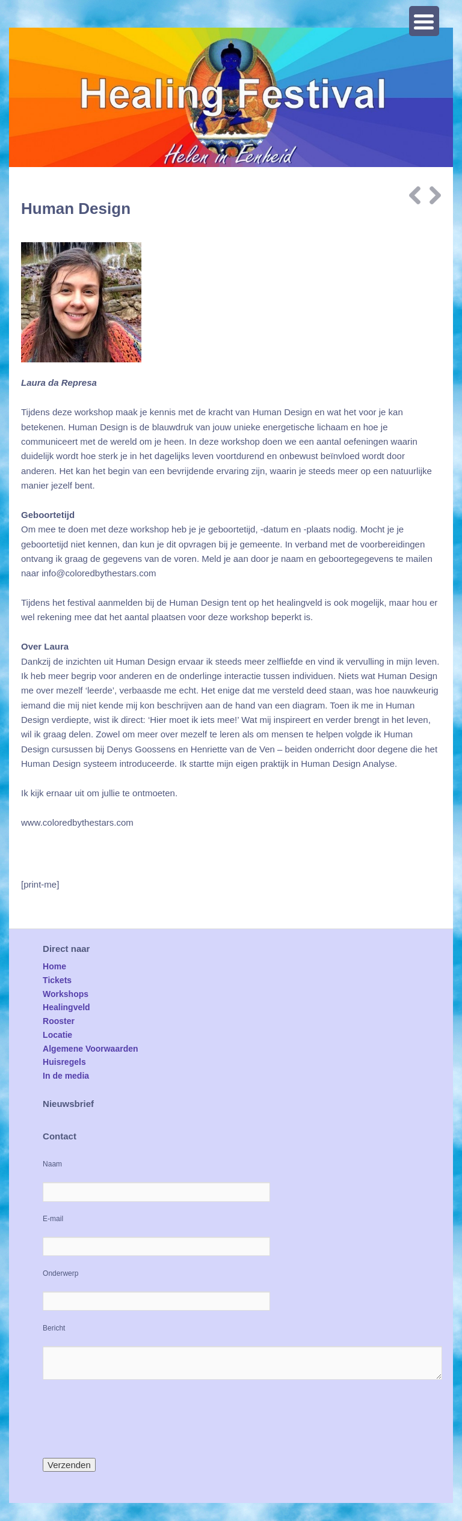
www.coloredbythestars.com (77, 822)
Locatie (57, 1035)
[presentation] (134, 1418)
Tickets (57, 980)
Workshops (65, 994)
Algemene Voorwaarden (90, 1048)
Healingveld (66, 1007)
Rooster (59, 1021)
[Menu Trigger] (424, 21)
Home (54, 966)
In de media (66, 1076)
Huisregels (64, 1062)
